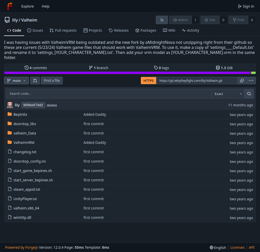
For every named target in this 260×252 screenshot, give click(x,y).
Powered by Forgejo (21, 247)
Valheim (29, 20)
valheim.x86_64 (23, 208)
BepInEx (17, 114)
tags (161, 67)
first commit (94, 123)
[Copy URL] (242, 80)
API (251, 247)
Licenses (238, 247)
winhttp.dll (19, 217)
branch (98, 67)
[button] (35, 80)
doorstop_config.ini (27, 161)
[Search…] (249, 94)
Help (46, 6)
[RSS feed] (162, 20)
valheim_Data (22, 133)
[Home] (10, 6)
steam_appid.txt (24, 189)
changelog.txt (22, 151)
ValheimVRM (21, 142)
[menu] (251, 80)
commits (36, 67)
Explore (27, 6)
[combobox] (227, 94)
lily (15, 20)
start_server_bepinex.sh (30, 180)
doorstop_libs (22, 123)
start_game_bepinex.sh (30, 170)
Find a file (52, 80)
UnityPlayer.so (22, 198)
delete (52, 105)
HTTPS (148, 80)
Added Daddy (95, 114)
